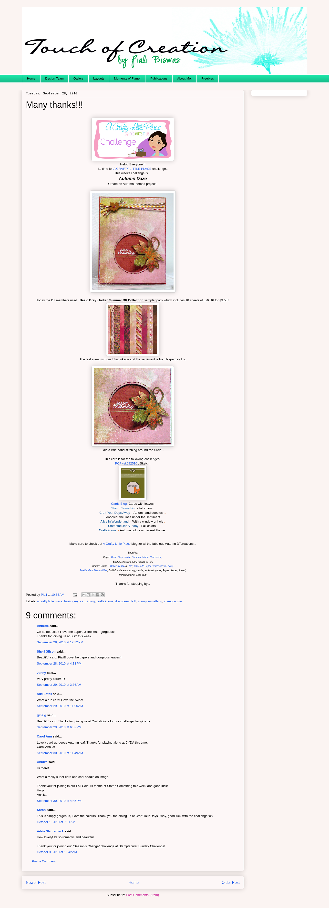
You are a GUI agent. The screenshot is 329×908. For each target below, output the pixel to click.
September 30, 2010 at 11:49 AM (60, 753)
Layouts (98, 78)
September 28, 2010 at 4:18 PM (59, 663)
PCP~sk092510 (126, 463)
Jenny (41, 673)
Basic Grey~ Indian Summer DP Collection (111, 300)
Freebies (207, 78)
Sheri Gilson (46, 651)
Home (31, 78)
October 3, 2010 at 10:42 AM (57, 852)
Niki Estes (44, 694)
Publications (158, 78)
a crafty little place (49, 601)
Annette (43, 626)
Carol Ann (44, 736)
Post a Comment (44, 861)
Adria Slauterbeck (50, 831)
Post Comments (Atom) (142, 895)
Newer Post (36, 882)
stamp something (150, 601)
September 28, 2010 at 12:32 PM (60, 642)
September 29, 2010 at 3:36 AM (59, 684)
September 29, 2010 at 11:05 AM (60, 706)
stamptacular (173, 601)
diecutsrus (122, 601)
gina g (41, 715)
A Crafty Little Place (116, 543)
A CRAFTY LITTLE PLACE (132, 169)
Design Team (54, 78)
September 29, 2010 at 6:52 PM (59, 727)
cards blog (87, 601)
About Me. (184, 78)
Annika (42, 762)
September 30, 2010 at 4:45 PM (59, 801)
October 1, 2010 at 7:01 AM (56, 822)
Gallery (78, 78)
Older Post (231, 882)
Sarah (41, 810)
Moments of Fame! (127, 78)
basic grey (71, 601)
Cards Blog (119, 503)
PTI (133, 601)
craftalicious (105, 601)
